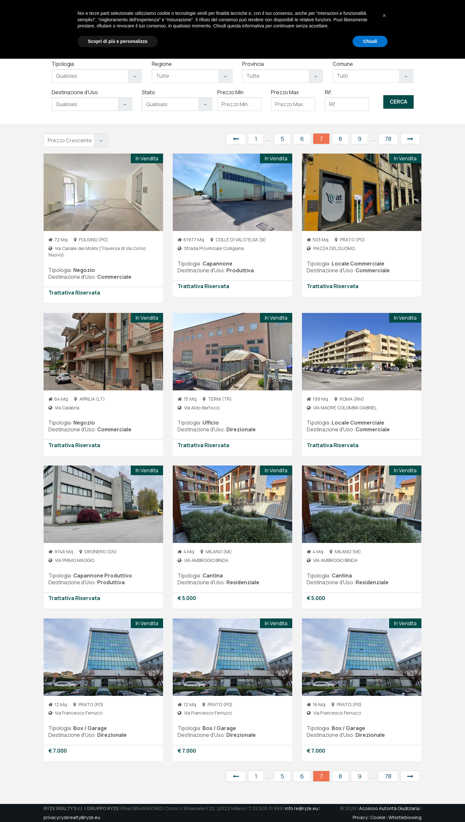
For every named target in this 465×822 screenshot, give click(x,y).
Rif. (328, 92)
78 (388, 139)
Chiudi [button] (370, 804)
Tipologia (63, 63)
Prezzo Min (230, 92)
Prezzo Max (285, 92)
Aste (335, 26)
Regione (162, 63)
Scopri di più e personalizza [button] (117, 804)
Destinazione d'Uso (75, 92)
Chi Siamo (262, 26)
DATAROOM (405, 26)
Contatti (376, 26)
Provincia (253, 63)
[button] (384, 779)
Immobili (314, 26)
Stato (148, 92)
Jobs (353, 26)
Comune (343, 63)
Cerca (398, 101)
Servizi (289, 26)
